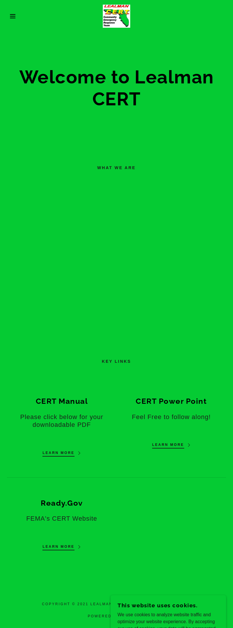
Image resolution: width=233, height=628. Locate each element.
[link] (116, 15)
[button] (11, 16)
